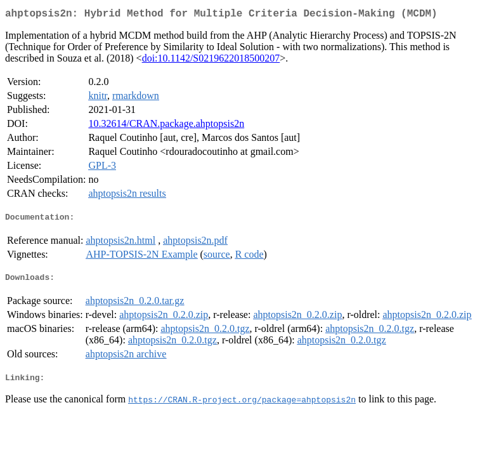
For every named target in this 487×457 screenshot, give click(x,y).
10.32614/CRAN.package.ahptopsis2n (166, 126)
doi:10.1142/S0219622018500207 (211, 60)
